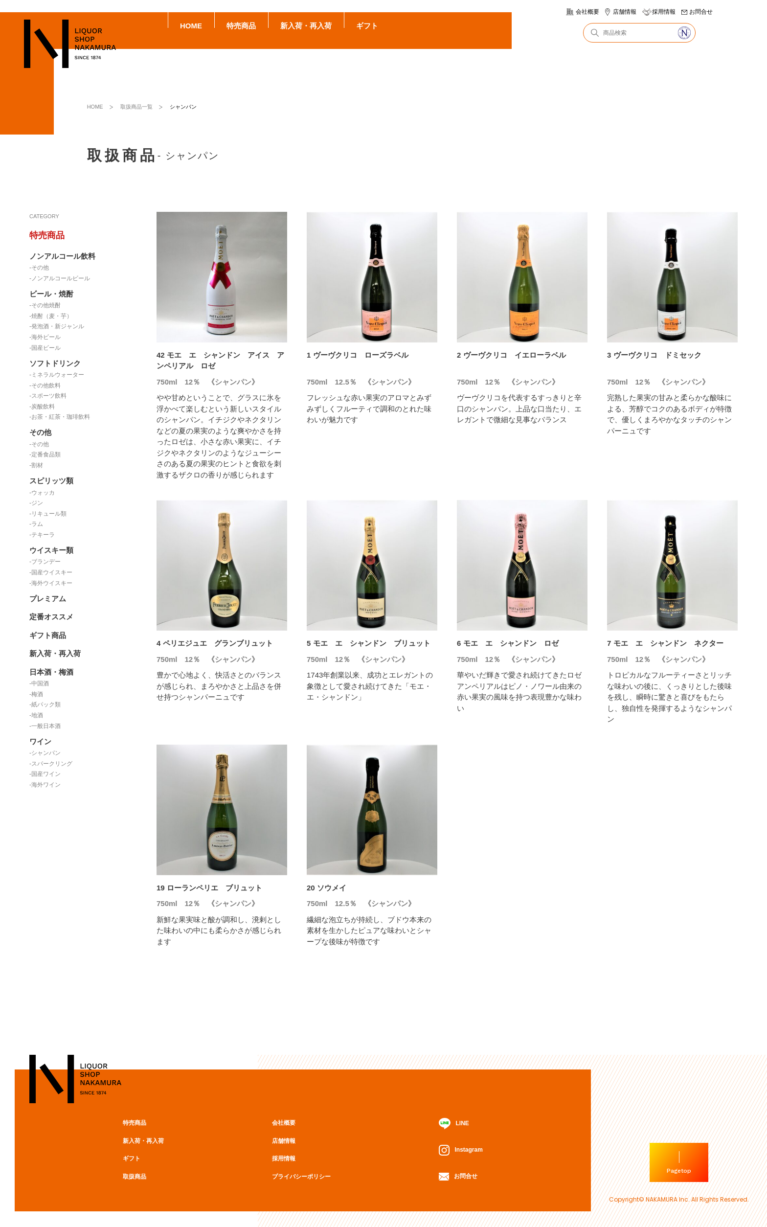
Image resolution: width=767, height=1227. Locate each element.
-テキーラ (42, 535)
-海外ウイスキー (50, 583)
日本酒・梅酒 (51, 672)
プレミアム (47, 598)
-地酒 (36, 715)
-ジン (36, 503)
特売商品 (241, 26)
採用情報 (664, 11)
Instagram (460, 1150)
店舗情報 (624, 11)
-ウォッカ (42, 493)
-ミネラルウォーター (56, 375)
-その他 (39, 268)
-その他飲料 (45, 385)
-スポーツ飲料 (48, 396)
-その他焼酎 (45, 305)
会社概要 (587, 11)
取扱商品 (134, 1176)
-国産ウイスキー (50, 572)
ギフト (367, 26)
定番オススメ (51, 617)
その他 (40, 432)
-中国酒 (39, 683)
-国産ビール (45, 348)
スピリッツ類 (51, 481)
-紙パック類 (45, 704)
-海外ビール (45, 337)
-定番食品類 (45, 454)
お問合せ (701, 11)
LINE (454, 1123)
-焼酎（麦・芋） (50, 316)
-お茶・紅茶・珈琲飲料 (59, 417)
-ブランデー (45, 562)
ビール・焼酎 (51, 294)
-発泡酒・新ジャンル (56, 326)
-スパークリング (50, 764)
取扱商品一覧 (136, 107)
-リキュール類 (48, 514)
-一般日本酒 (45, 726)
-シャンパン (45, 753)
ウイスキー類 (51, 550)
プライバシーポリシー (301, 1176)
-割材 (36, 465)
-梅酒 (36, 694)
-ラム (36, 524)
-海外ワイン (45, 785)
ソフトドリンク (55, 363)
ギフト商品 (47, 635)
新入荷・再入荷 (306, 26)
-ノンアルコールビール (59, 278)
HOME (191, 26)
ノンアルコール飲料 (62, 256)
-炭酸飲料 (42, 406)
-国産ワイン (45, 774)
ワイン (40, 741)
